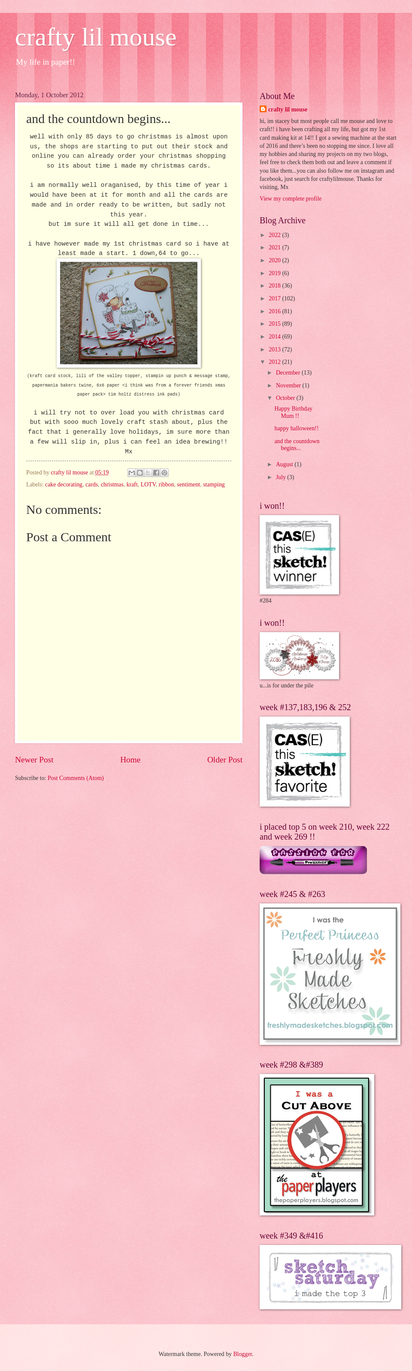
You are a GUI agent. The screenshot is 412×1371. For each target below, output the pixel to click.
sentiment (188, 484)
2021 (275, 247)
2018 (275, 285)
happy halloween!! (296, 428)
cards (91, 484)
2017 (275, 298)
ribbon (166, 484)
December (289, 372)
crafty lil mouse (96, 37)
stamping (214, 484)
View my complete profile (290, 198)
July (281, 477)
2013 (275, 349)
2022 (275, 235)
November (289, 385)
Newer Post (34, 759)
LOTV (148, 484)
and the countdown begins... (296, 445)
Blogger (242, 1354)
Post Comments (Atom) (76, 778)
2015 (275, 324)
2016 (275, 311)
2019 (275, 273)
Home (130, 759)
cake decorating (63, 484)
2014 (275, 336)
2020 (275, 260)
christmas (112, 484)
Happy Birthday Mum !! (293, 412)
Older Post (224, 759)
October (286, 398)
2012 (275, 362)
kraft (132, 484)
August (285, 464)
